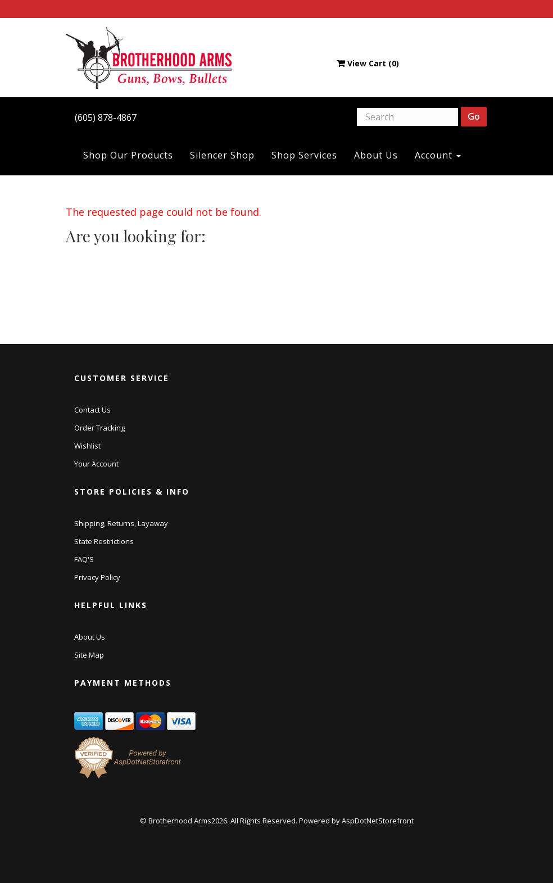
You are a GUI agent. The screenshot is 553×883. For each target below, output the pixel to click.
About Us (376, 155)
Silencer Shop (222, 155)
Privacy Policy (97, 577)
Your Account (96, 464)
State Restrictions (104, 541)
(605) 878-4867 (106, 117)
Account (438, 155)
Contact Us (92, 410)
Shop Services (304, 155)
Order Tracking (99, 428)
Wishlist (87, 446)
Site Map (89, 655)
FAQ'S (84, 559)
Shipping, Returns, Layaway (121, 523)
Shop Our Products (128, 155)
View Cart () (368, 63)
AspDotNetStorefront (378, 821)
